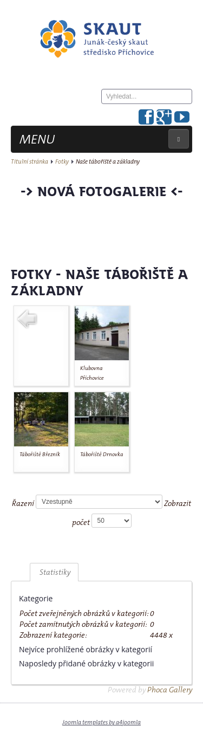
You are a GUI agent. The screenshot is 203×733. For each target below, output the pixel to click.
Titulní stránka (29, 162)
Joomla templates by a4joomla (101, 722)
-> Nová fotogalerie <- (102, 191)
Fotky (62, 162)
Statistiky (54, 572)
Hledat (101, 104)
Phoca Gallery (169, 690)
